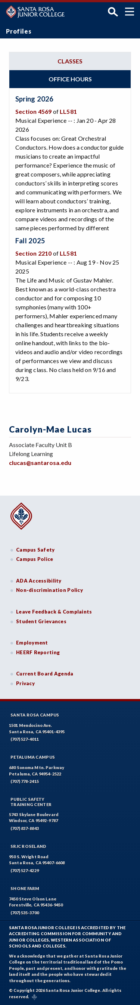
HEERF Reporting (38, 652)
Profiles (18, 31)
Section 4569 (33, 111)
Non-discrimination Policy (49, 590)
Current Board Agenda (45, 674)
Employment (32, 643)
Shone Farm (25, 888)
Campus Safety (35, 550)
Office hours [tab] (70, 78)
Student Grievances (41, 621)
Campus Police (34, 559)
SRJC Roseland (28, 846)
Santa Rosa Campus (34, 714)
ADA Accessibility (39, 581)
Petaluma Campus (32, 757)
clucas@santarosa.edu (40, 462)
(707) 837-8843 (24, 828)
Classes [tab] (70, 61)
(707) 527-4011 (24, 739)
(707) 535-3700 (24, 912)
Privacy (25, 683)
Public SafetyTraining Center (31, 801)
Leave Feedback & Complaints (54, 612)
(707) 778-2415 (24, 781)
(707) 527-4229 (24, 870)
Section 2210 (33, 253)
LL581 (68, 111)
